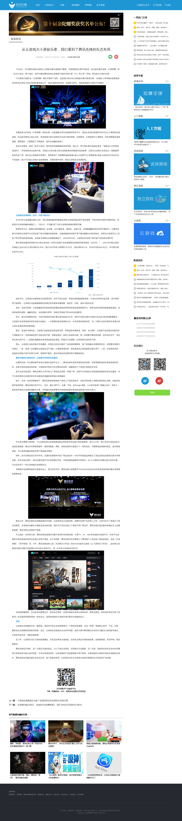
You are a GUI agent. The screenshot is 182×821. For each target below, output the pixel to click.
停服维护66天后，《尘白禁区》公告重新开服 (152, 46)
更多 (167, 81)
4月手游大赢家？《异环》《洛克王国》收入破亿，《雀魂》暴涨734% (153, 23)
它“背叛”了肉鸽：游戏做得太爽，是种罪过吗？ (152, 64)
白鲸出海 (56, 794)
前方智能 (80, 794)
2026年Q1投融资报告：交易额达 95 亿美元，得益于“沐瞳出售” (153, 302)
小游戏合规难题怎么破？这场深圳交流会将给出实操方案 (38, 700)
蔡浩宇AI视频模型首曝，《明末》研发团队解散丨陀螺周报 (153, 298)
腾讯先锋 (76, 57)
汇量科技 (73, 794)
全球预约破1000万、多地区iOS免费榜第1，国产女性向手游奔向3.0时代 (45, 705)
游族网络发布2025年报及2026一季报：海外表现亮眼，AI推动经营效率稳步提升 (153, 279)
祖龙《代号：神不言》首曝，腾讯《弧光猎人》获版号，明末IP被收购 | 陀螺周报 (153, 27)
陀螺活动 (41, 794)
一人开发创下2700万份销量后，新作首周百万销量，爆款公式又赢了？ (153, 41)
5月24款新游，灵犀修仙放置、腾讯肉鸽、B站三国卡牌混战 (153, 32)
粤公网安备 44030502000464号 (109, 811)
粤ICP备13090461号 (90, 811)
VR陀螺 (19, 794)
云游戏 (70, 57)
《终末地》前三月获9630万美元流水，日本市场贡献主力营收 (153, 293)
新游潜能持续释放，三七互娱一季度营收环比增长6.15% (153, 284)
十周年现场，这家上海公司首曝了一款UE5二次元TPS (153, 36)
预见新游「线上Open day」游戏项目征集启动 (152, 50)
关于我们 (63, 811)
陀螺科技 (12, 794)
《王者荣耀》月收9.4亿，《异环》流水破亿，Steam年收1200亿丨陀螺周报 (153, 266)
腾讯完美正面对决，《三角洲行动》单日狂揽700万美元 (153, 275)
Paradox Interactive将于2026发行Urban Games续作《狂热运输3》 (153, 59)
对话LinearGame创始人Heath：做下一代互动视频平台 (153, 55)
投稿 (152, 392)
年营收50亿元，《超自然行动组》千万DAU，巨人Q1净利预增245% (153, 307)
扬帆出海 (49, 794)
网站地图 (79, 811)
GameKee (64, 794)
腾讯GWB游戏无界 (29, 794)
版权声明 (71, 811)
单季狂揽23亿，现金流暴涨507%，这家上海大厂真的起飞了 (153, 288)
